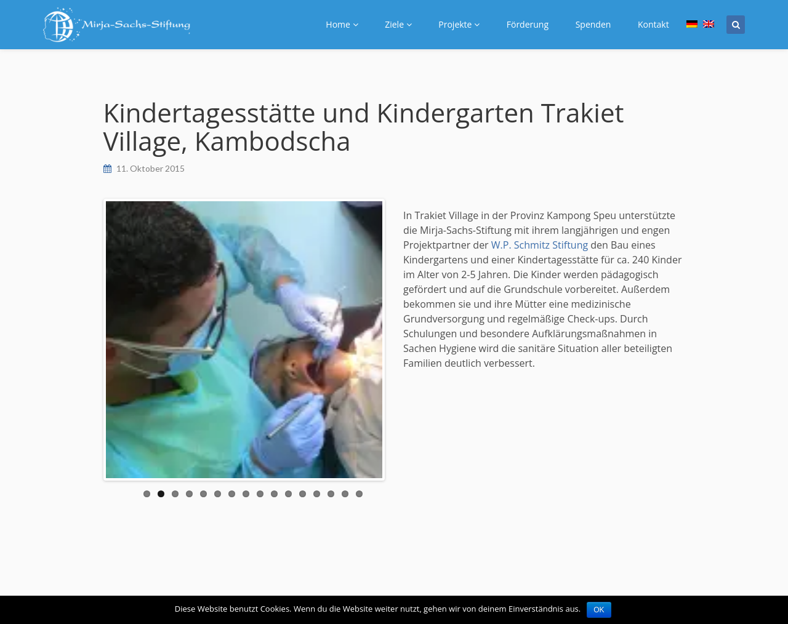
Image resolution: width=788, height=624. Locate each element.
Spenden (593, 24)
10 (274, 493)
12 (302, 493)
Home (342, 24)
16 (359, 493)
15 (345, 493)
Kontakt (653, 24)
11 (288, 493)
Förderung (528, 24)
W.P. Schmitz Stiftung (539, 245)
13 (316, 493)
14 (331, 493)
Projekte (459, 24)
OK (598, 610)
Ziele (398, 24)
